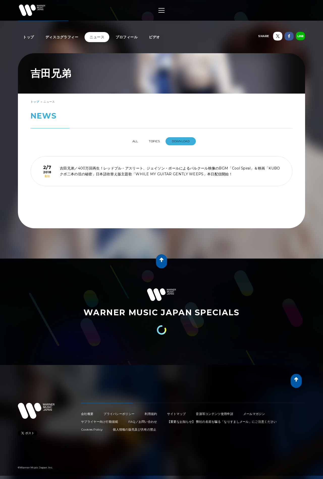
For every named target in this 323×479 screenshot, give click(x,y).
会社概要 (87, 412)
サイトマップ (176, 412)
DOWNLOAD (186, 141)
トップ (28, 37)
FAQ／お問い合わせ (142, 419)
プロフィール (127, 37)
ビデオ (154, 37)
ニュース (97, 37)
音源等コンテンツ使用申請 (214, 412)
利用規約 (151, 412)
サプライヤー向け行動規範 (99, 419)
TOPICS (155, 141)
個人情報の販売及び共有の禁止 (134, 427)
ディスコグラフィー (61, 37)
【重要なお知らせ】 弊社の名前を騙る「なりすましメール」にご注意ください (222, 419)
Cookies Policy (92, 427)
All (130, 141)
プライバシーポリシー (118, 412)
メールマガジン (254, 412)
